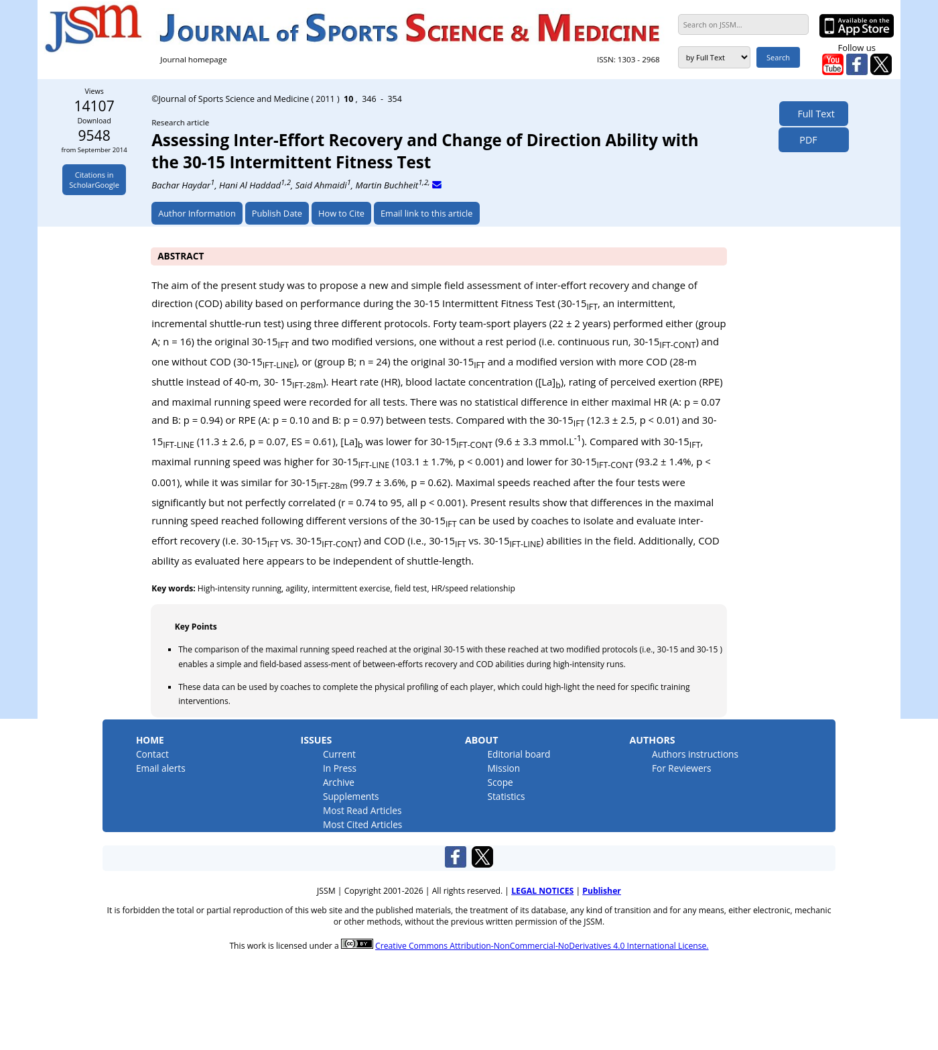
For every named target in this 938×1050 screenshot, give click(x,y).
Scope (500, 782)
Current (339, 754)
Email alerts (161, 768)
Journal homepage (193, 59)
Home (150, 740)
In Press (339, 768)
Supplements (351, 796)
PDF (804, 139)
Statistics (506, 796)
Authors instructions (695, 754)
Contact (152, 754)
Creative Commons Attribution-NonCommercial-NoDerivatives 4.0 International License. (541, 945)
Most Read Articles (362, 810)
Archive (338, 782)
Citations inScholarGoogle (94, 180)
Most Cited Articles (362, 824)
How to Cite (341, 213)
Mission (503, 768)
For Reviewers (682, 768)
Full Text (814, 113)
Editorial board (518, 754)
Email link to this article (427, 213)
